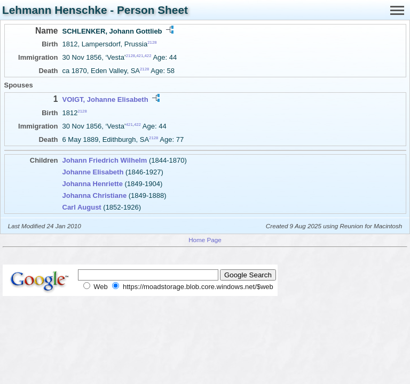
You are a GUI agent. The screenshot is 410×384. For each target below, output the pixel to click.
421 (139, 55)
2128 (151, 42)
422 (147, 55)
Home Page (205, 239)
